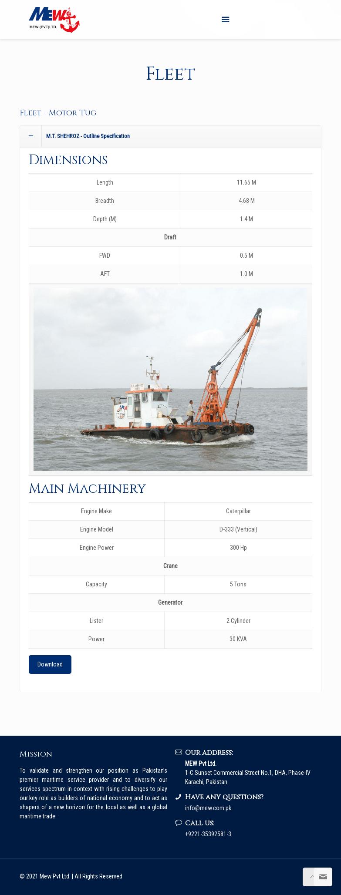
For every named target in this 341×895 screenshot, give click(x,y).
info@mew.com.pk (208, 807)
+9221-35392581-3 (208, 834)
